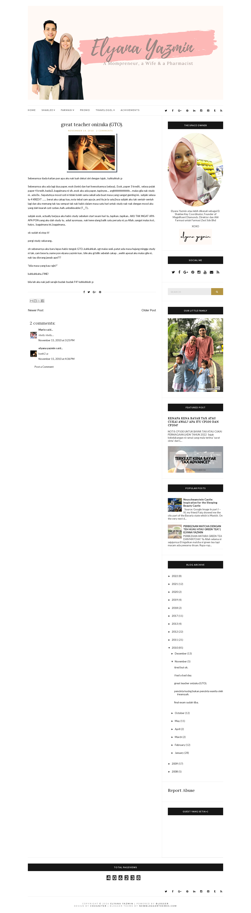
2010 (175, 647)
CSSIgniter (98, 906)
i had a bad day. (183, 675)
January (179, 752)
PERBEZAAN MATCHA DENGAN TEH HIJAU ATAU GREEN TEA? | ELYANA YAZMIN (202, 529)
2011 (175, 639)
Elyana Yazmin (121, 903)
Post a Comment (44, 366)
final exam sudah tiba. (186, 702)
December (181, 653)
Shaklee (47, 110)
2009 (175, 763)
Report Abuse (181, 790)
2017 (175, 615)
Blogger (162, 903)
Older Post (149, 310)
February (180, 744)
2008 (175, 771)
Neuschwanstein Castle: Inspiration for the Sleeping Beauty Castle (200, 502)
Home (32, 110)
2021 (175, 583)
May (177, 720)
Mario (42, 329)
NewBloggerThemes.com (158, 906)
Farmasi (66, 110)
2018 (175, 607)
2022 (175, 576)
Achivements (130, 110)
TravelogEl (104, 110)
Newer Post (36, 310)
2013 (175, 623)
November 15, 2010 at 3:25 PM (56, 340)
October (180, 713)
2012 (175, 631)
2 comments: (105, 130)
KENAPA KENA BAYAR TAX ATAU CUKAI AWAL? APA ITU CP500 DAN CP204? (193, 422)
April (178, 729)
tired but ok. (181, 667)
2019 (175, 599)
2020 (175, 591)
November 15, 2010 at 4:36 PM (56, 358)
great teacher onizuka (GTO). (92, 125)
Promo (85, 110)
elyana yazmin (46, 348)
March (179, 737)
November (181, 661)
